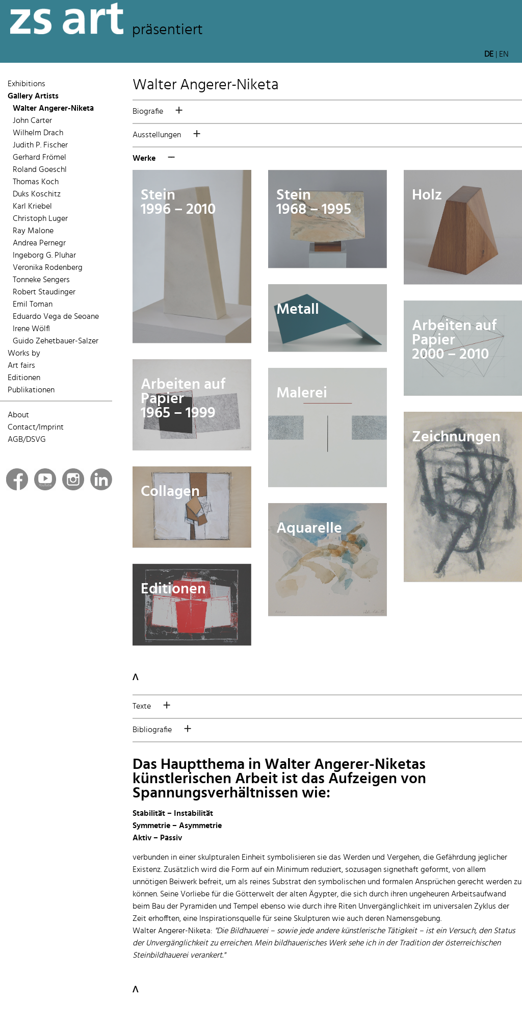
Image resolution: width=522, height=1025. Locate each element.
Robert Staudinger (44, 292)
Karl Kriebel (32, 206)
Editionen (24, 378)
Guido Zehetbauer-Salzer (55, 341)
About (18, 415)
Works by (24, 353)
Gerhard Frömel (39, 157)
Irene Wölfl (31, 329)
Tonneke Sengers (41, 280)
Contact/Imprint (36, 427)
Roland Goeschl (40, 170)
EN (504, 54)
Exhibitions (26, 84)
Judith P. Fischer (40, 145)
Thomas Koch (36, 182)
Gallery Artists (33, 96)
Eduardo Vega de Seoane (56, 316)
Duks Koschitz (37, 194)
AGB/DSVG (27, 439)
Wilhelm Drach (38, 133)
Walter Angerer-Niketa (53, 108)
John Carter (32, 121)
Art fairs (21, 365)
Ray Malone (33, 231)
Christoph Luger (40, 219)
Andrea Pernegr (39, 243)
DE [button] (488, 54)
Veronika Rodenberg (48, 267)
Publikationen (31, 390)
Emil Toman (33, 304)
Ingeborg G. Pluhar (44, 255)
